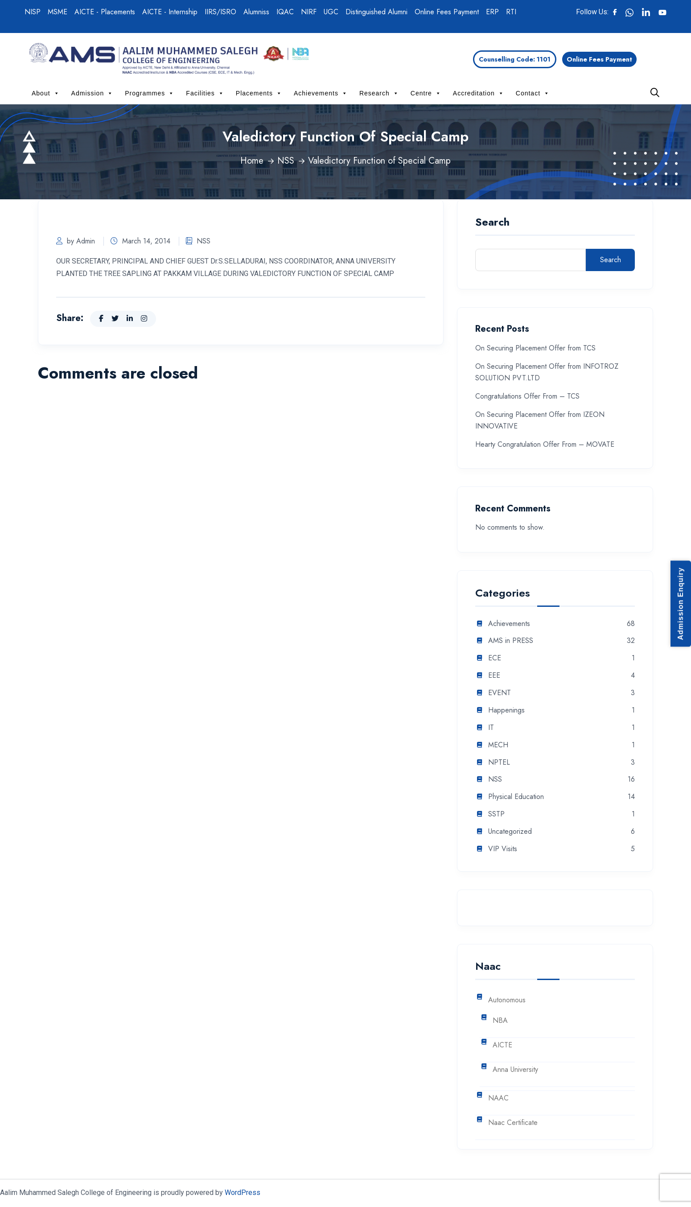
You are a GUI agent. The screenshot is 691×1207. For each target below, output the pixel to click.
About (46, 93)
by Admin (75, 241)
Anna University (515, 1070)
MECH (498, 745)
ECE (494, 658)
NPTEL (499, 762)
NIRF (309, 12)
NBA (500, 1021)
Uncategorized (510, 832)
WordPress (242, 1192)
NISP (33, 12)
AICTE (502, 1045)
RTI (511, 12)
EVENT (499, 693)
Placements (259, 93)
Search (492, 223)
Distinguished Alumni (376, 12)
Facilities (205, 93)
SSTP (496, 814)
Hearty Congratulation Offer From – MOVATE (544, 444)
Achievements (321, 93)
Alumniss (256, 12)
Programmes (149, 93)
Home (251, 160)
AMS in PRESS (510, 641)
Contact (533, 93)
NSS (285, 160)
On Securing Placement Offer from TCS (535, 348)
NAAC (498, 1098)
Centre (426, 93)
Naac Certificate (513, 1123)
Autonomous (507, 1000)
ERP (492, 12)
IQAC (285, 12)
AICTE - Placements (104, 12)
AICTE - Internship (169, 12)
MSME (57, 12)
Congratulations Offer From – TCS (527, 396)
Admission (92, 93)
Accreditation (478, 93)
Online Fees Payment (447, 12)
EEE (494, 675)
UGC (331, 12)
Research (379, 93)
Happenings (506, 710)
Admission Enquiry (680, 603)
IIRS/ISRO (220, 12)
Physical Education (516, 797)
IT (491, 728)
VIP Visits (502, 849)
